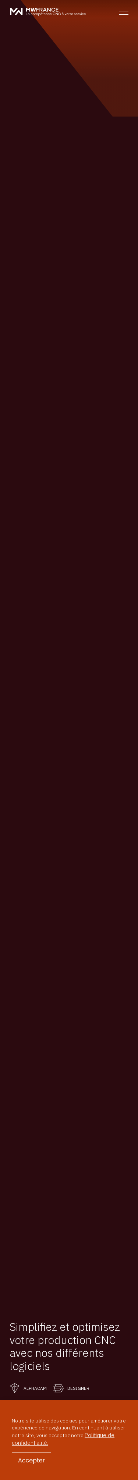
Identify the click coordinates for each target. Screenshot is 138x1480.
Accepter (31, 1460)
